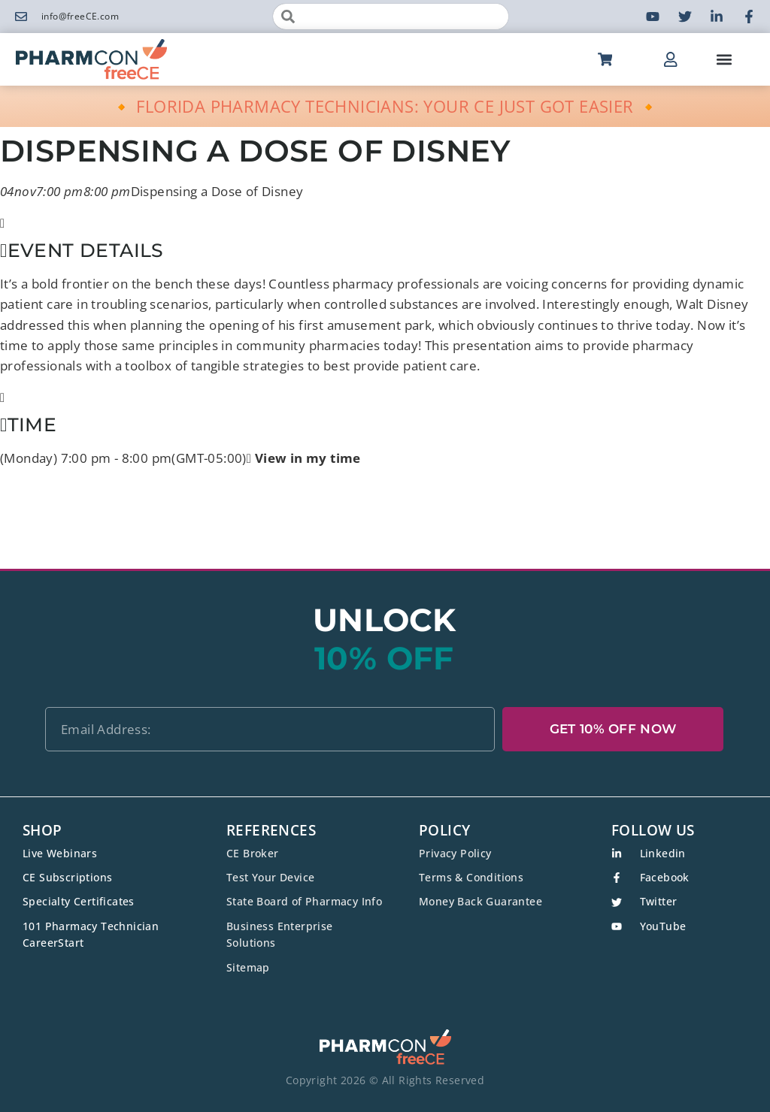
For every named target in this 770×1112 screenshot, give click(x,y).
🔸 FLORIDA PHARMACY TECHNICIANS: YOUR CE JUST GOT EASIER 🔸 (385, 106)
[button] (723, 59)
